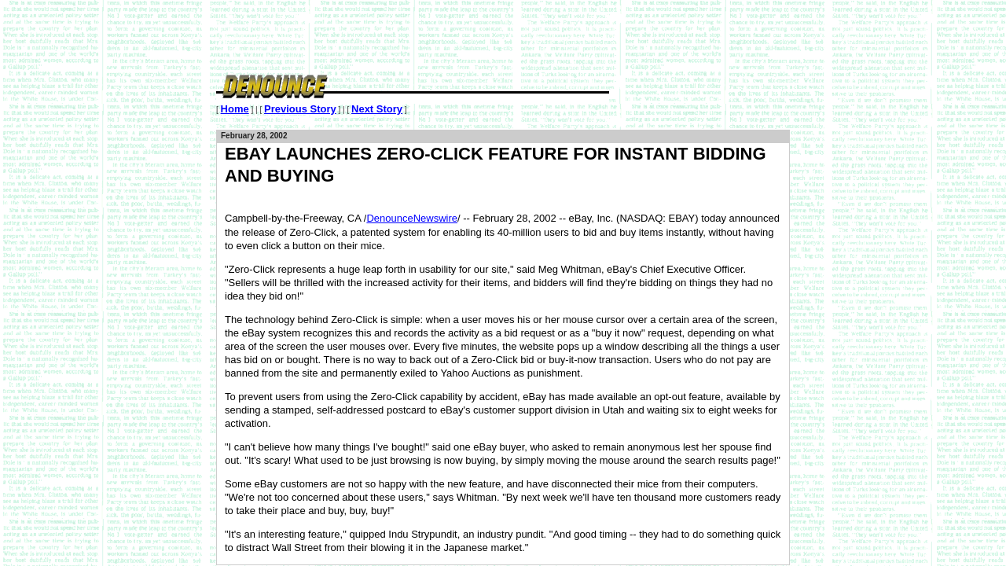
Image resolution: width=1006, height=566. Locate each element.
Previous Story (300, 109)
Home (235, 109)
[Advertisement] (502, 35)
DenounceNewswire (411, 218)
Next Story (376, 109)
